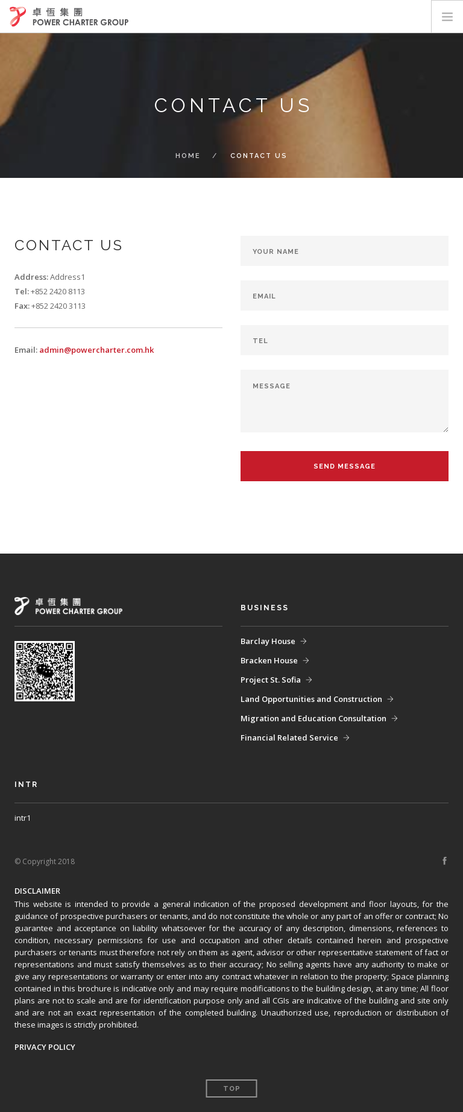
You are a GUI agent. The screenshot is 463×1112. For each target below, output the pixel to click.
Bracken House (269, 660)
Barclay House (268, 641)
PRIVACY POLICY (44, 1046)
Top (232, 1089)
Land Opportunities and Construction (311, 698)
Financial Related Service (289, 737)
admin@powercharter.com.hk (96, 349)
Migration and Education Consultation (313, 718)
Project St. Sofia (271, 679)
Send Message (344, 466)
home (188, 156)
